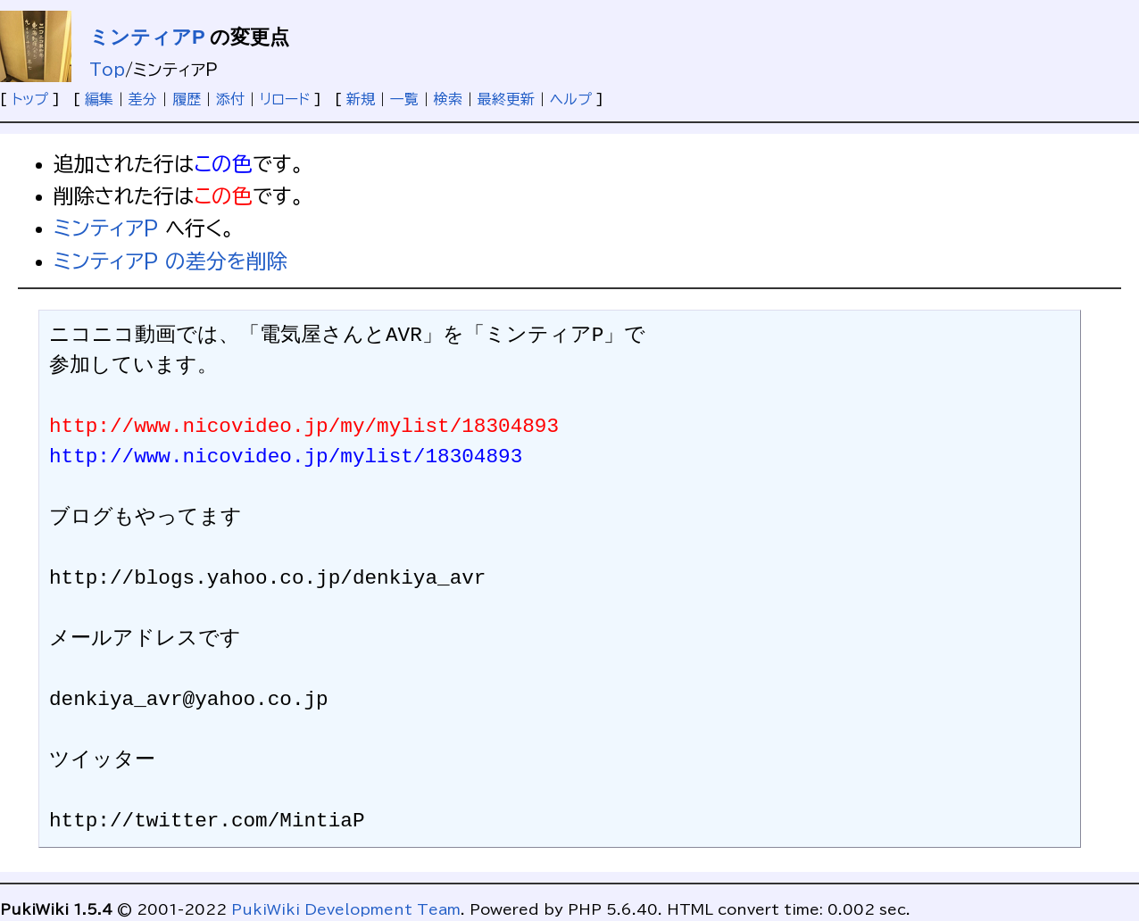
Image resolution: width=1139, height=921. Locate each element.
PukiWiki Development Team (346, 909)
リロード (285, 99)
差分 (143, 99)
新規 (360, 99)
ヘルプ (571, 99)
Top (107, 70)
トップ (30, 99)
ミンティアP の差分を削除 (170, 261)
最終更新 (506, 99)
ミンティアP (146, 37)
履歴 (186, 99)
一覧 (404, 99)
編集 (99, 99)
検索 (448, 99)
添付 (230, 99)
